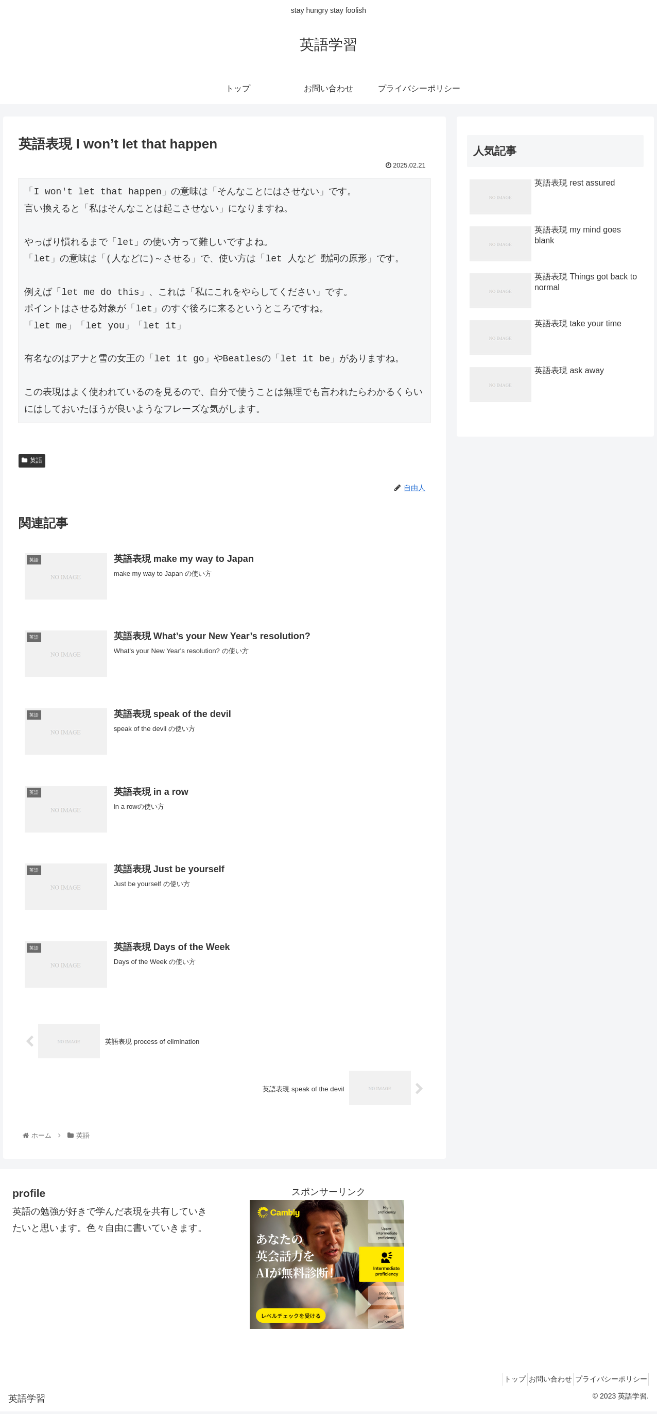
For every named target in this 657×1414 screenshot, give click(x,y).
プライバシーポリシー (607, 1382)
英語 (32, 460)
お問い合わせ (538, 1382)
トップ (495, 1382)
